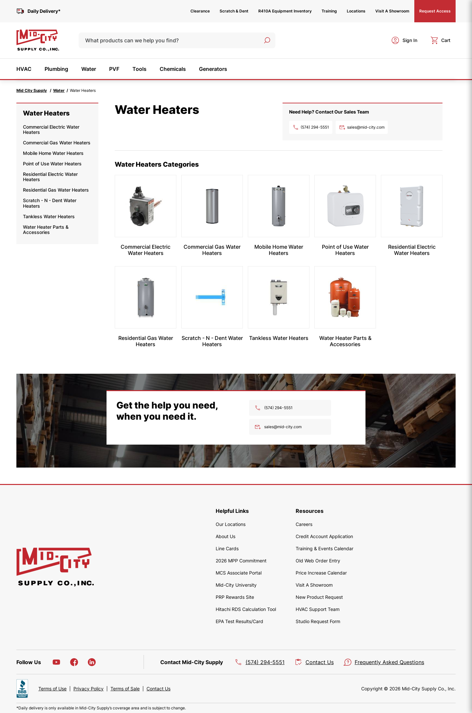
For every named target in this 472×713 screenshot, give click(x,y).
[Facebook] (74, 662)
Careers (304, 524)
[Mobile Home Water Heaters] (278, 206)
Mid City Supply (31, 90)
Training (329, 11)
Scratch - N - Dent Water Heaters (49, 203)
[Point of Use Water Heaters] (345, 206)
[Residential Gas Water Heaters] (145, 297)
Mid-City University (236, 585)
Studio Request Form (318, 621)
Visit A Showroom (392, 11)
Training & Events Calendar (324, 548)
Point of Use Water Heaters (52, 163)
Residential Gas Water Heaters (56, 190)
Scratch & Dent (234, 11)
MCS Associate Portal (239, 573)
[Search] (267, 40)
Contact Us (158, 688)
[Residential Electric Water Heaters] (411, 206)
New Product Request (319, 597)
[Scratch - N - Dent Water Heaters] (212, 297)
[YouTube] (56, 662)
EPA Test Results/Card (239, 621)
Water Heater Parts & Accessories (46, 229)
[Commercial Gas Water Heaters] (212, 206)
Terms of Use (52, 688)
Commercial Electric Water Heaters (51, 129)
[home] (37, 40)
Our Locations (231, 524)
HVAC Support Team (318, 609)
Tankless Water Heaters (49, 216)
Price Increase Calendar (321, 573)
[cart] (440, 40)
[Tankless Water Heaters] (278, 297)
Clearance (200, 11)
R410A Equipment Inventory (285, 11)
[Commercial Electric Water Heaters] (145, 206)
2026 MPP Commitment (241, 560)
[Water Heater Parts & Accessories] (345, 297)
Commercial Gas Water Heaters (56, 142)
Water (59, 90)
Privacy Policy (88, 688)
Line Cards (227, 548)
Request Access (435, 11)
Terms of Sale (125, 688)
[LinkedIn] (92, 662)
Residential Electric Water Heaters (50, 176)
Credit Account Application (324, 536)
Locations (356, 11)
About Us (225, 536)
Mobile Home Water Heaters (53, 153)
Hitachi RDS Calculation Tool (246, 609)
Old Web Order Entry (318, 560)
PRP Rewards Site (235, 597)
